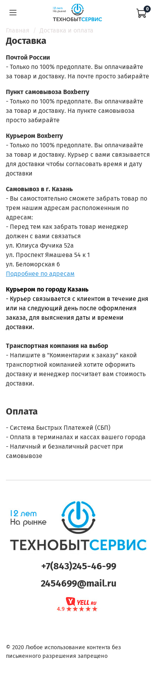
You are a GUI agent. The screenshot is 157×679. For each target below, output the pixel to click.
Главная (17, 30)
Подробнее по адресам (40, 273)
